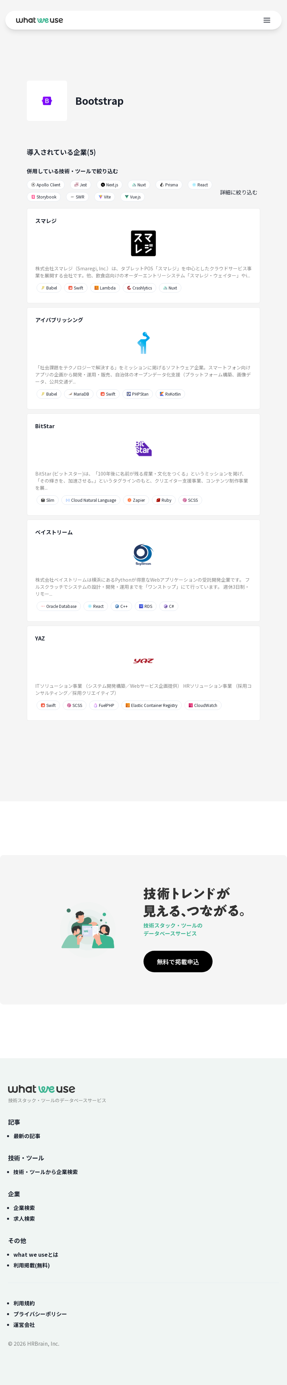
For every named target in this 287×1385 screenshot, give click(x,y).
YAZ (40, 638)
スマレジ (46, 221)
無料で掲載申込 (178, 961)
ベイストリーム (54, 532)
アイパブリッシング (59, 320)
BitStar (45, 426)
